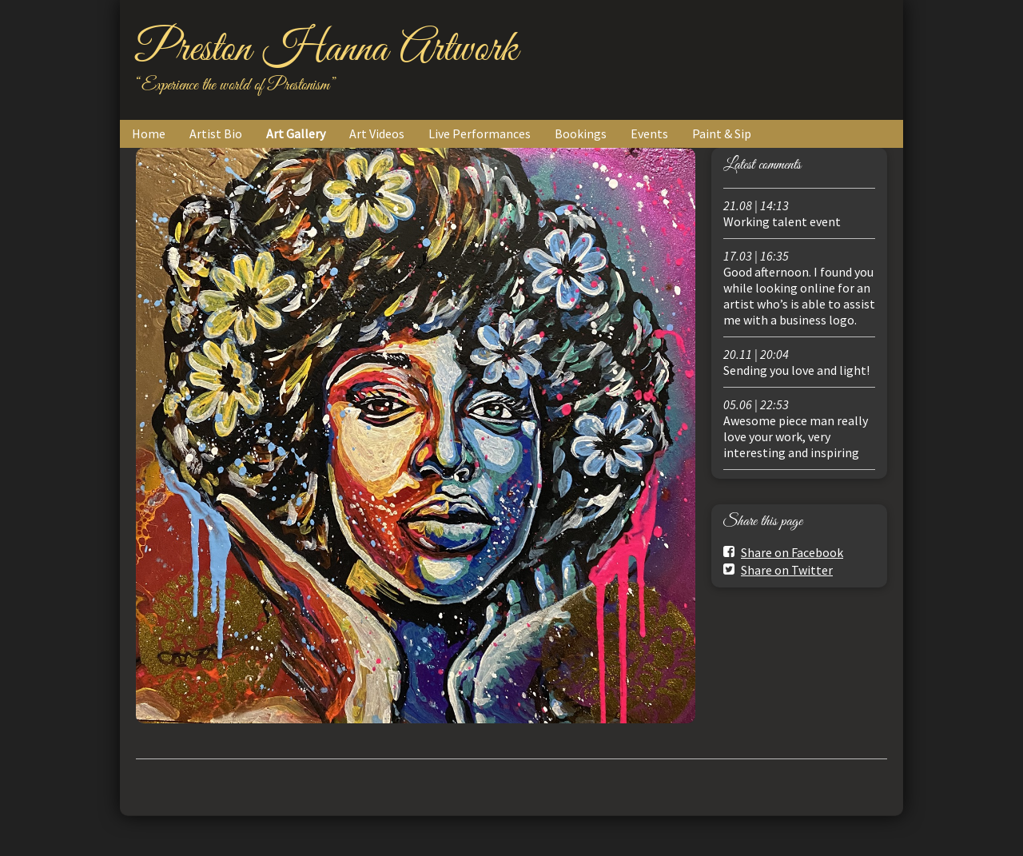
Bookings (581, 133)
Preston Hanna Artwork (326, 50)
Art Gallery (295, 133)
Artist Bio (215, 133)
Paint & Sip (721, 133)
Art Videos (376, 133)
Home (148, 133)
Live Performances (479, 133)
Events (649, 133)
